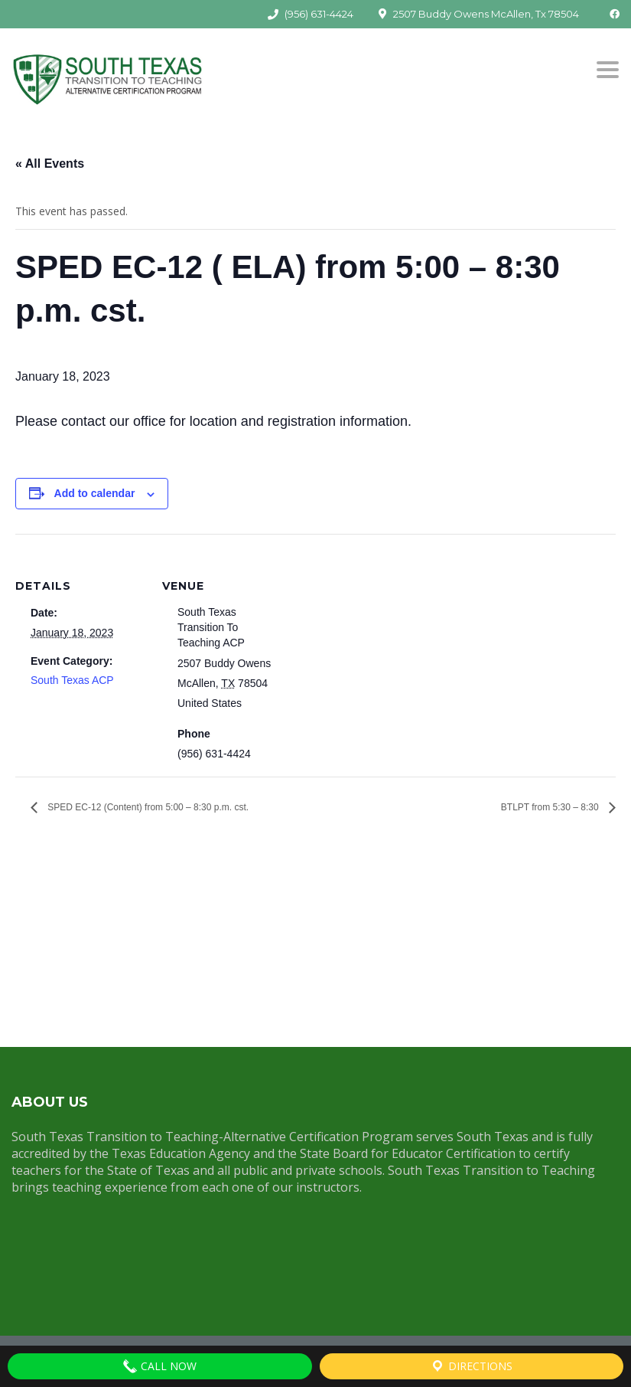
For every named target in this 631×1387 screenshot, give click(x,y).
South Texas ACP (72, 680)
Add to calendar (94, 493)
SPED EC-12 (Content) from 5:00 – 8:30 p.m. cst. (147, 807)
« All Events (49, 163)
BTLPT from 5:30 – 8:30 (551, 807)
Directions (471, 1366)
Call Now (159, 1366)
